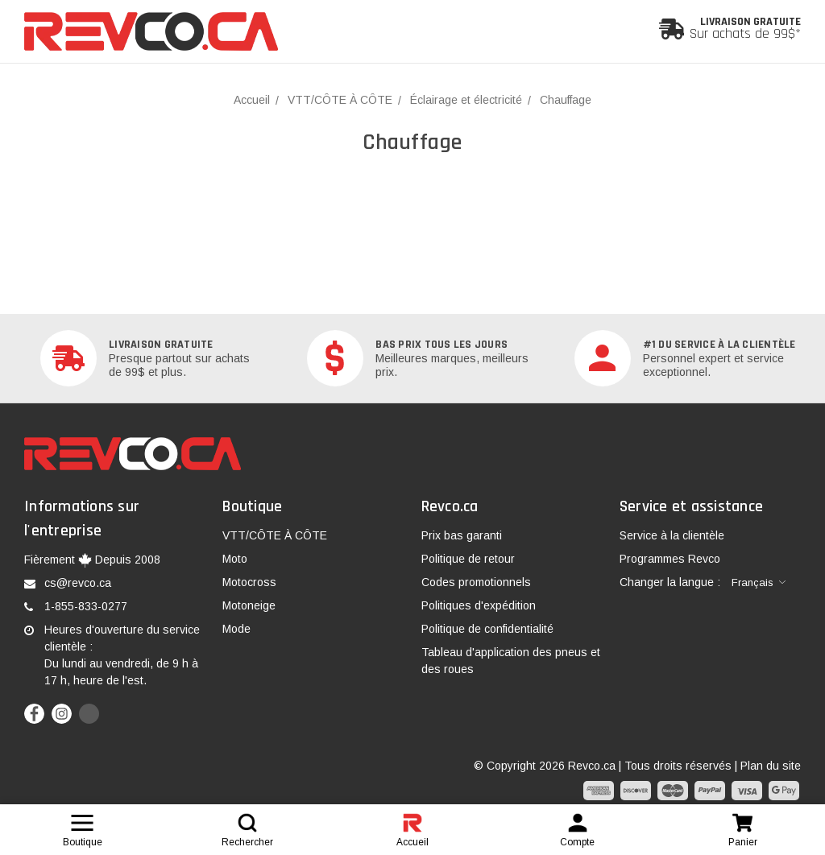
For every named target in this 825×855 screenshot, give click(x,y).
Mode (236, 628)
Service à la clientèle (672, 535)
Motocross (249, 582)
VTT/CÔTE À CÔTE (274, 535)
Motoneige (249, 605)
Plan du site (770, 765)
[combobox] (758, 582)
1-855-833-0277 (85, 606)
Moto (234, 558)
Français (752, 582)
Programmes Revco (670, 558)
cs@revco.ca (77, 582)
